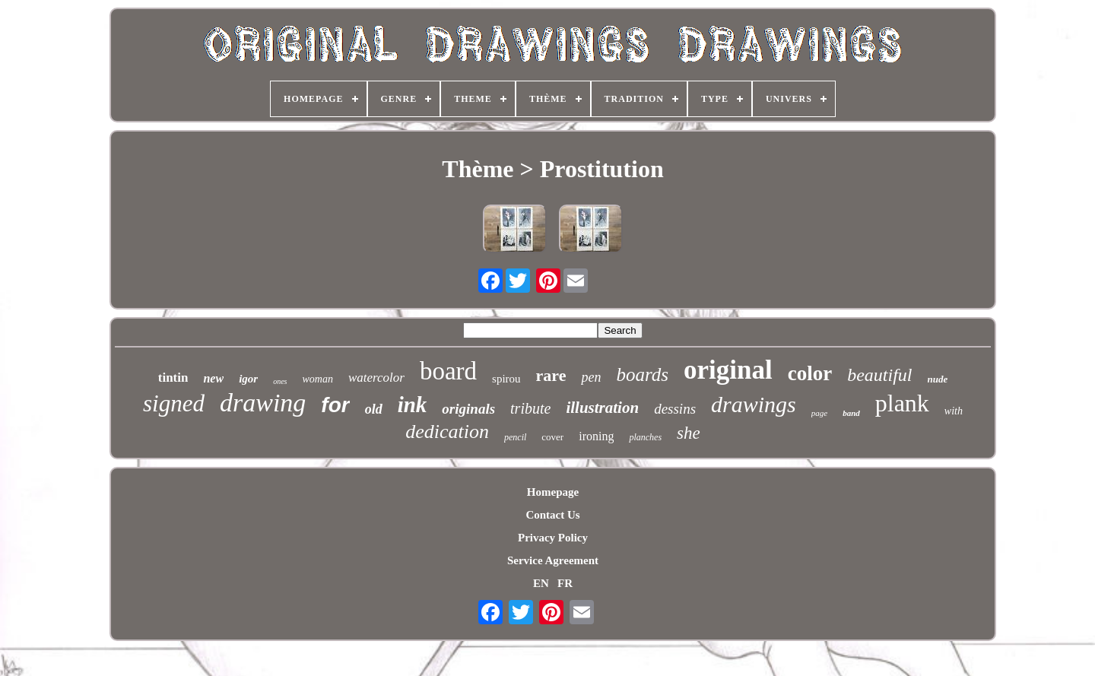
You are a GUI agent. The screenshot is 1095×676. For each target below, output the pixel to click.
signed (174, 403)
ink (412, 404)
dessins (675, 409)
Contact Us (552, 515)
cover (552, 437)
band (851, 412)
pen (591, 377)
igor (248, 379)
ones (280, 381)
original (728, 370)
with (953, 411)
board (448, 371)
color (810, 373)
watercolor (376, 377)
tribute (530, 408)
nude (938, 379)
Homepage (553, 492)
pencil (515, 437)
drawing (263, 403)
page (819, 412)
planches (645, 437)
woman (317, 379)
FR (565, 583)
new (213, 378)
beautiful (879, 375)
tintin (173, 377)
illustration (602, 407)
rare (551, 375)
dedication (447, 432)
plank (902, 403)
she (688, 433)
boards (642, 374)
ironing (596, 436)
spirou (506, 379)
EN (541, 583)
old (373, 409)
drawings (753, 404)
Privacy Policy (553, 538)
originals (468, 409)
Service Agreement (552, 560)
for (335, 405)
